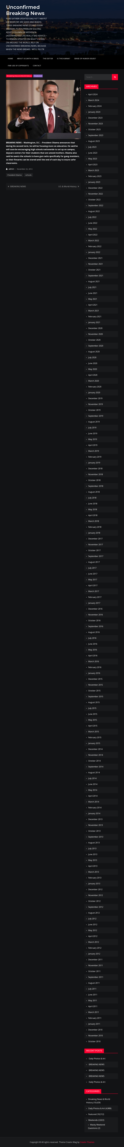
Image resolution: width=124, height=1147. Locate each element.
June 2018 (92, 503)
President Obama (15, 175)
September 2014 (95, 766)
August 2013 (94, 842)
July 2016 (92, 638)
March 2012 (93, 942)
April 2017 (92, 585)
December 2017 (95, 538)
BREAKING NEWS (18, 186)
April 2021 (92, 304)
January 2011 (94, 1024)
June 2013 (92, 854)
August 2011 (94, 983)
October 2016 (94, 620)
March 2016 (93, 661)
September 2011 (95, 977)
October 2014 (94, 760)
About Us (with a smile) (28, 58)
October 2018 (94, 480)
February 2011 (94, 1018)
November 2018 (95, 474)
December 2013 (95, 819)
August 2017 (94, 562)
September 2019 (95, 416)
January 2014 (94, 813)
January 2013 (94, 883)
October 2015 (94, 690)
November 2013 (95, 825)
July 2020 (92, 357)
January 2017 (94, 603)
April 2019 (92, 445)
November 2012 (95, 895)
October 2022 (94, 199)
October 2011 (94, 971)
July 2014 (92, 778)
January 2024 (94, 112)
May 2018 (92, 509)
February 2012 (94, 948)
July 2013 (92, 848)
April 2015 (92, 725)
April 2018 (92, 515)
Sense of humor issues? (85, 58)
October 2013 (94, 831)
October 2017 (94, 550)
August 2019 (94, 421)
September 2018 (95, 486)
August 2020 (94, 351)
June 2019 (92, 433)
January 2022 (94, 252)
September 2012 (95, 907)
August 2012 (94, 912)
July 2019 (92, 427)
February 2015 (94, 737)
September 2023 (95, 135)
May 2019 (92, 439)
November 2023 (95, 123)
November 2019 (95, 404)
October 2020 (94, 340)
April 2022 (92, 234)
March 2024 (93, 100)
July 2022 (92, 217)
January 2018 (94, 532)
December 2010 (95, 1029)
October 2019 (94, 410)
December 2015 (95, 679)
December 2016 (95, 608)
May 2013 (92, 860)
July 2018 (92, 497)
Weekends (93, 1120)
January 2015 (94, 743)
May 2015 (92, 720)
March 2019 (93, 451)
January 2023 (94, 182)
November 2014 (95, 755)
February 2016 (94, 667)
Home (10, 58)
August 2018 (94, 492)
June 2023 (92, 153)
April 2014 (92, 796)
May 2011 (92, 1000)
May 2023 (92, 158)
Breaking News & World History (19, 76)
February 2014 (94, 807)
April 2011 (92, 1006)
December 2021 (95, 258)
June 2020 (92, 363)
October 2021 (94, 269)
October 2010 (94, 1041)
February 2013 (94, 877)
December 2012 (95, 889)
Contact (37, 65)
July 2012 (92, 918)
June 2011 (92, 994)
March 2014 (93, 801)
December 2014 (95, 749)
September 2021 (95, 275)
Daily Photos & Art (97, 1058)
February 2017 (94, 597)
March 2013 (93, 872)
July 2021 (92, 287)
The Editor (48, 58)
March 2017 (93, 591)
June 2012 (92, 924)
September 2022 (95, 205)
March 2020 (93, 380)
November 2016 (95, 614)
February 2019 (94, 456)
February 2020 (94, 386)
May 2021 (92, 299)
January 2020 (94, 392)
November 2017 (95, 544)
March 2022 (93, 240)
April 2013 (92, 866)
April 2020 (92, 375)
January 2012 (94, 953)
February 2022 (94, 246)
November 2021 (95, 264)
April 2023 (92, 164)
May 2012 (92, 930)
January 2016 (94, 673)
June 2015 (92, 714)
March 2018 (93, 521)
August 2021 (94, 281)
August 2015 (94, 702)
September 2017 (95, 556)
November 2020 (95, 334)
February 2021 (94, 316)
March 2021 (93, 310)
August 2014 (94, 772)
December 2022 (95, 188)
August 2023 (94, 141)
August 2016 (94, 632)
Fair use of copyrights (18, 65)
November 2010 (95, 1035)
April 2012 (92, 936)
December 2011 (95, 959)
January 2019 (94, 462)
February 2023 (94, 176)
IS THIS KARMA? (63, 58)
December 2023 (95, 117)
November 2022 (95, 193)
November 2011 (95, 965)
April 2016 (92, 655)
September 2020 (95, 345)
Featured (38, 76)
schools (28, 175)
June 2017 (92, 573)
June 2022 (92, 223)
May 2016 (92, 649)
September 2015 (95, 696)
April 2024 (92, 94)
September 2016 (95, 626)
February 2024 (94, 106)
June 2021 (92, 293)
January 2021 (94, 322)
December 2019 (95, 398)
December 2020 (95, 328)
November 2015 (95, 684)
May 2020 (92, 369)
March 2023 (93, 170)
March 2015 (93, 731)
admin (11, 169)
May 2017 (92, 579)
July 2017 (92, 568)
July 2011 (92, 988)
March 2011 (93, 1012)
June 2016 (92, 644)
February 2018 (94, 527)
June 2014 (92, 784)
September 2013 (95, 836)
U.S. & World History (67, 186)
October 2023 (94, 129)
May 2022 (92, 229)
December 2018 (95, 468)
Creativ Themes (87, 1142)
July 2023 (92, 147)
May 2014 (92, 790)
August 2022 (94, 211)
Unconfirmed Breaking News (26, 10)
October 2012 (94, 901)
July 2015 (92, 708)
